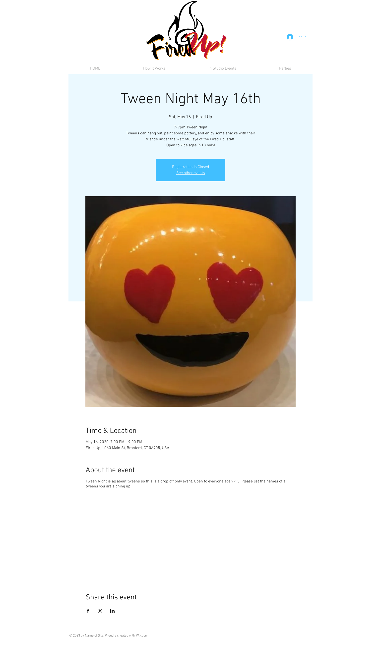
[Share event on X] (100, 611)
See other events (190, 173)
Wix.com (142, 636)
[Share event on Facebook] (88, 611)
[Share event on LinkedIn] (112, 611)
